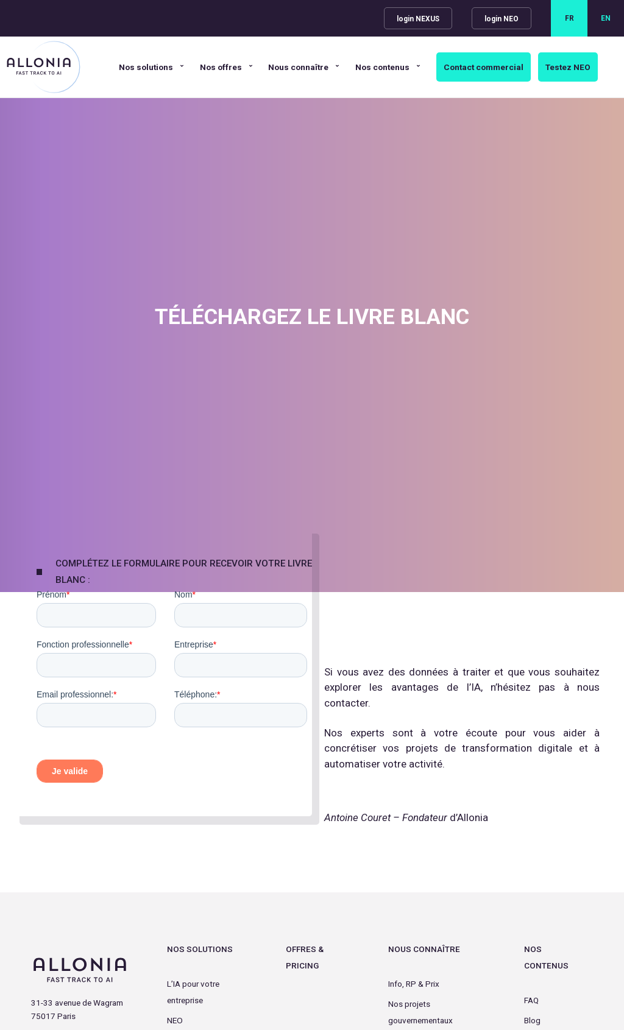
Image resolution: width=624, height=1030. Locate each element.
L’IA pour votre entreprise (193, 992)
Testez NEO (567, 67)
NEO (175, 1020)
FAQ (531, 1000)
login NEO (501, 19)
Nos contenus (382, 67)
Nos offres (221, 67)
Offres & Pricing (305, 957)
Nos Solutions (200, 949)
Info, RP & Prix (413, 984)
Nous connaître (298, 67)
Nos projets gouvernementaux (420, 1012)
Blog (532, 1020)
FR (569, 18)
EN (606, 18)
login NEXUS (418, 19)
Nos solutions (146, 67)
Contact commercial (483, 67)
